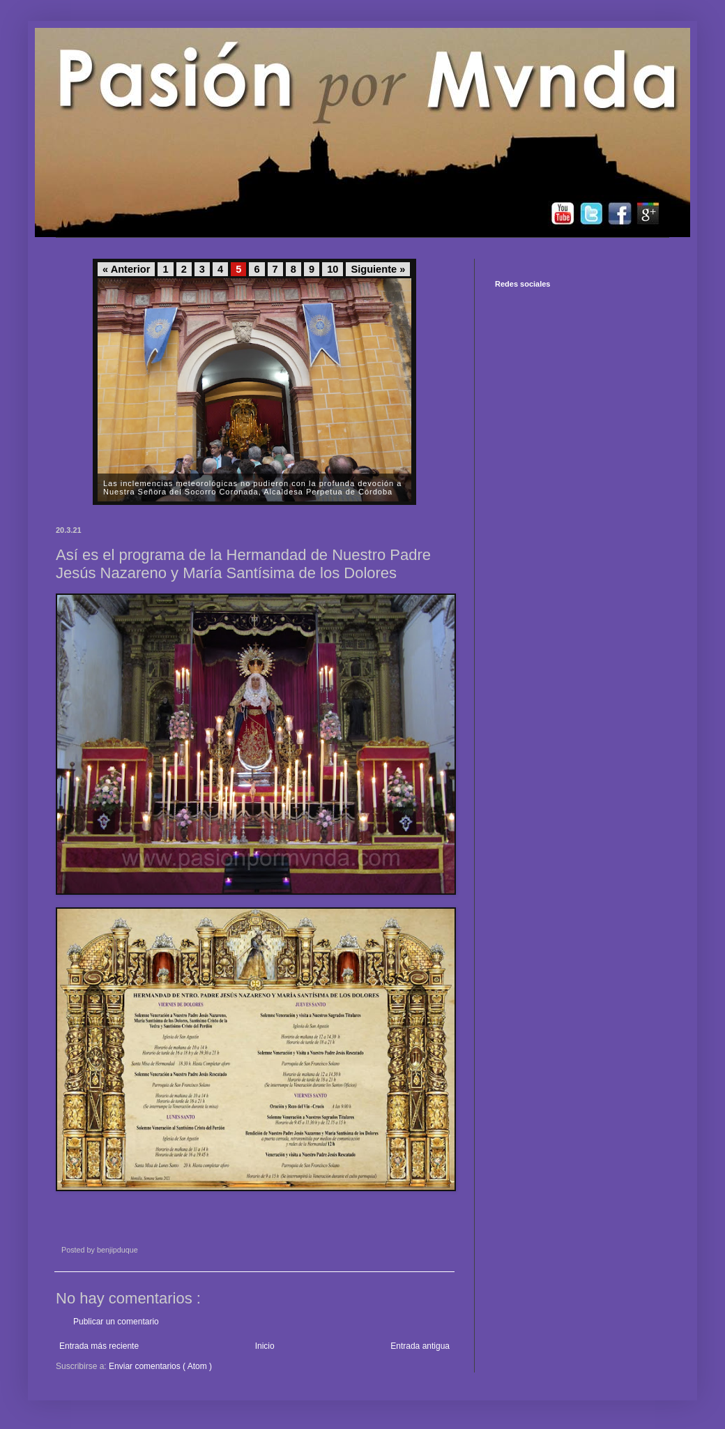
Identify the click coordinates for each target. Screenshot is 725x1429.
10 (332, 269)
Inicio (265, 1346)
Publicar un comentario (116, 1321)
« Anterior (126, 269)
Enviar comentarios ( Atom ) (160, 1366)
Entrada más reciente (99, 1346)
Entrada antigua (420, 1346)
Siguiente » (378, 269)
